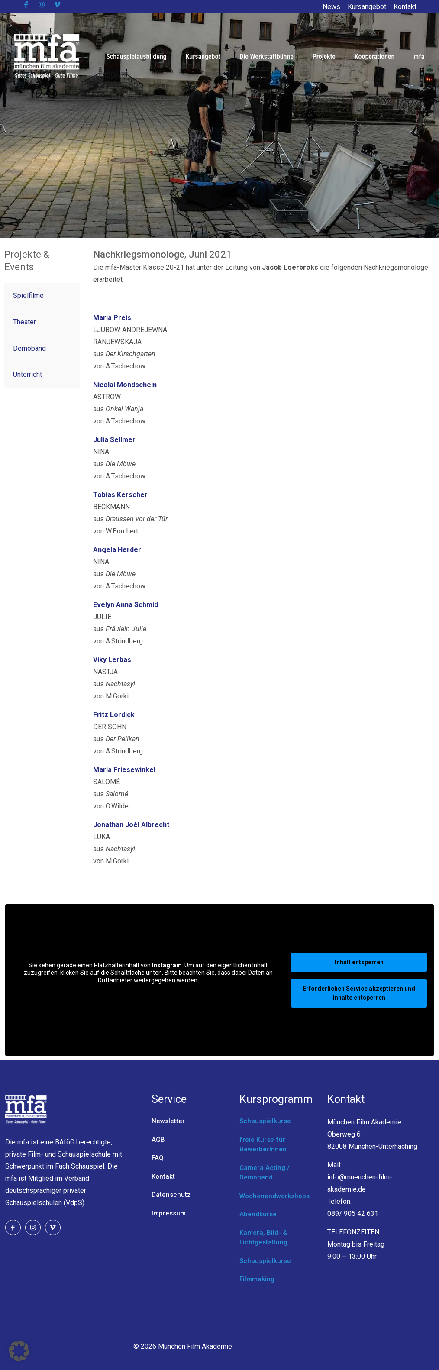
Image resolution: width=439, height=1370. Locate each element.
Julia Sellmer (114, 440)
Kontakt (405, 7)
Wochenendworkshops (274, 1196)
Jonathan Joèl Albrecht (131, 825)
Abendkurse (258, 1214)
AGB (158, 1140)
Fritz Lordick (114, 715)
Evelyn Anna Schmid (125, 605)
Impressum (169, 1213)
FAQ (158, 1158)
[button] (19, 1351)
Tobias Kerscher (120, 495)
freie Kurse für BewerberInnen (263, 1145)
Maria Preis (112, 317)
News (331, 7)
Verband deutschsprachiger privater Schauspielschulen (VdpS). (47, 1190)
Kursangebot (367, 7)
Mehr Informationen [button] (148, 994)
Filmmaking (256, 1279)
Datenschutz (171, 1195)
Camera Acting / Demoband (264, 1173)
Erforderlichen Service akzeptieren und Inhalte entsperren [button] (359, 993)
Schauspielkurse (265, 1121)
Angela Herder (117, 550)
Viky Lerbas (112, 660)
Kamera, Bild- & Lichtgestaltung (263, 1238)
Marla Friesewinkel (124, 770)
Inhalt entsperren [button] (359, 962)
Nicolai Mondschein (125, 385)
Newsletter (168, 1121)
